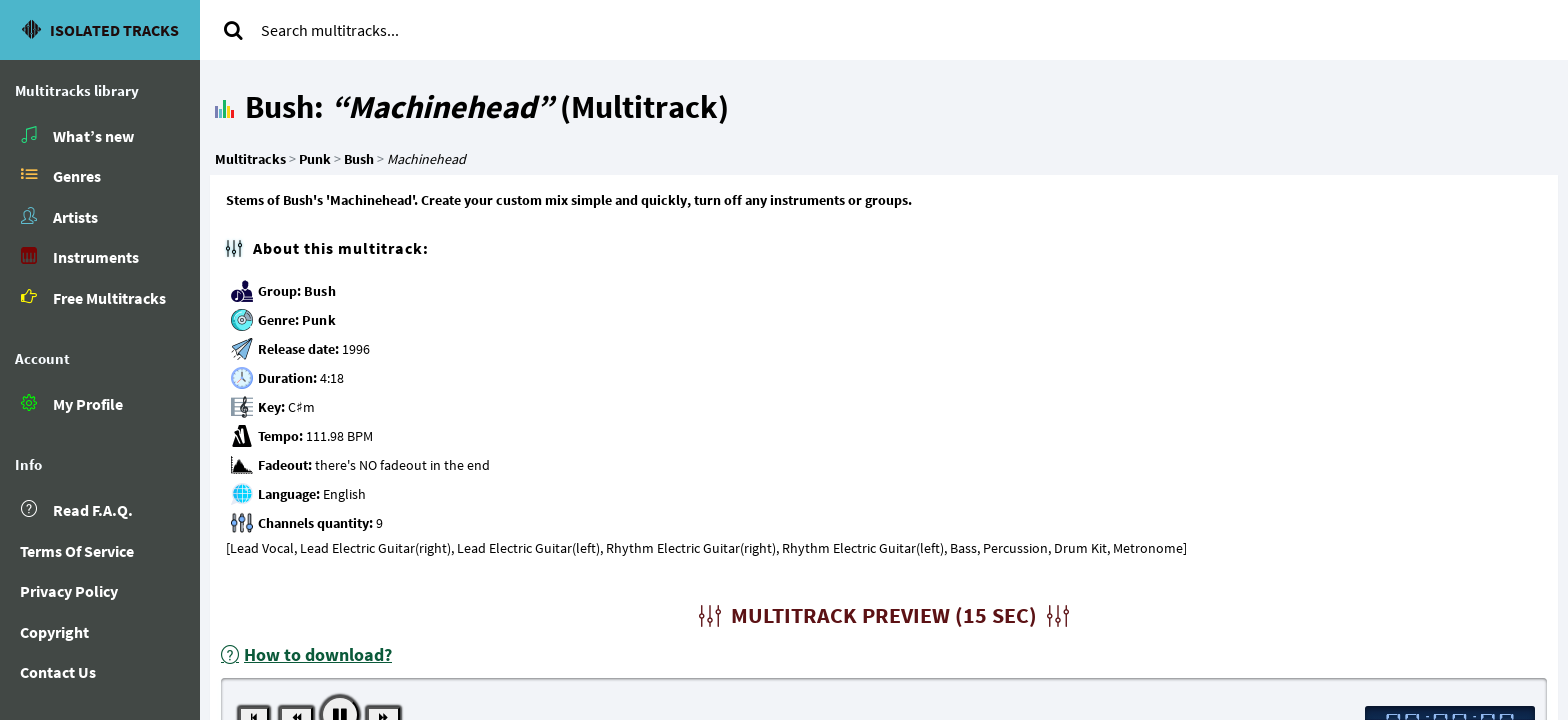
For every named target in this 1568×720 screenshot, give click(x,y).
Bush (320, 291)
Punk (319, 320)
